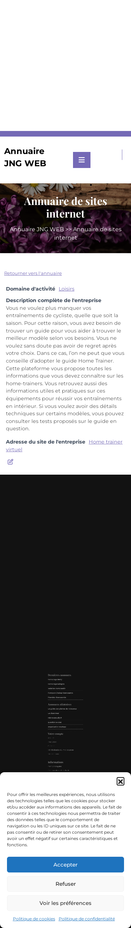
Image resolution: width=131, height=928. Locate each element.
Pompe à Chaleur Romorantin (63, 707)
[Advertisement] (65, 65)
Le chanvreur (60, 717)
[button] (120, 780)
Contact (58, 751)
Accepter (65, 864)
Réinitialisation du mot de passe (63, 735)
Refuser (66, 883)
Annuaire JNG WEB (37, 229)
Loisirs (66, 289)
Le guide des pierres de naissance (64, 715)
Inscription (59, 731)
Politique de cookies (34, 918)
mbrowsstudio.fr (60, 720)
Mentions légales (60, 744)
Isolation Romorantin (61, 705)
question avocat (60, 722)
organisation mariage (61, 724)
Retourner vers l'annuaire (33, 273)
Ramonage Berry (60, 701)
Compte (58, 734)
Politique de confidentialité (87, 918)
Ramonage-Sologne (61, 703)
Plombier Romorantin (61, 709)
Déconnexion (59, 737)
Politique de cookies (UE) (62, 753)
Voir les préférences (65, 903)
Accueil (58, 729)
